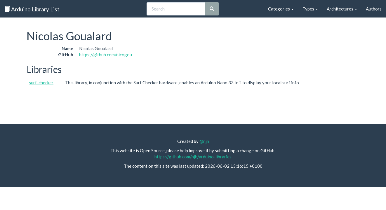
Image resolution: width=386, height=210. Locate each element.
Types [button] (310, 8)
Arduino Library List (32, 9)
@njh (204, 141)
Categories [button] (281, 8)
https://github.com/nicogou (105, 54)
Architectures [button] (342, 8)
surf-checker (41, 82)
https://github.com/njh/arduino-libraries (193, 156)
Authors (374, 8)
